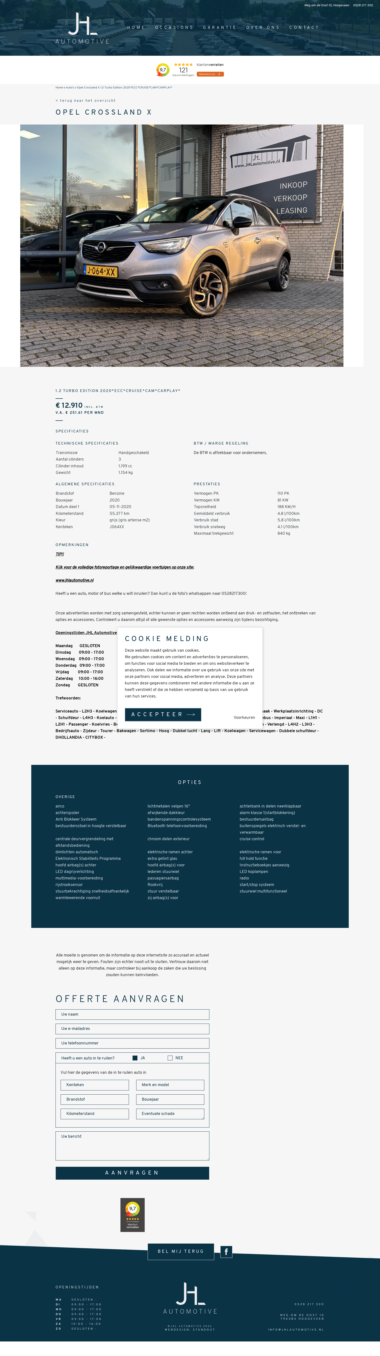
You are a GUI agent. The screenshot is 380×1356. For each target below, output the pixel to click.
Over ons (263, 28)
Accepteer (157, 714)
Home (136, 28)
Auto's (70, 87)
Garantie (220, 28)
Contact (304, 28)
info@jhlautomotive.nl (296, 1329)
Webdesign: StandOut (190, 1329)
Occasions (174, 28)
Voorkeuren (244, 717)
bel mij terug (181, 1251)
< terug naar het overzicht (85, 101)
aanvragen (132, 1173)
